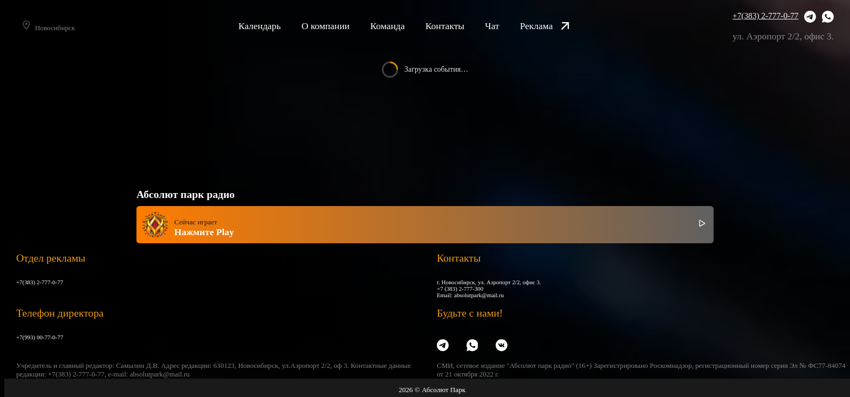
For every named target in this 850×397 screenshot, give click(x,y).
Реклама (559, 25)
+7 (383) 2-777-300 (460, 288)
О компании (340, 25)
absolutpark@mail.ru (479, 295)
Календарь (274, 25)
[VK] (502, 345)
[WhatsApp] (828, 18)
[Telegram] (810, 18)
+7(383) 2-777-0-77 (765, 15)
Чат (506, 25)
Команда (402, 25)
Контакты (459, 25)
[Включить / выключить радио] (702, 224)
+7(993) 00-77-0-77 (39, 337)
